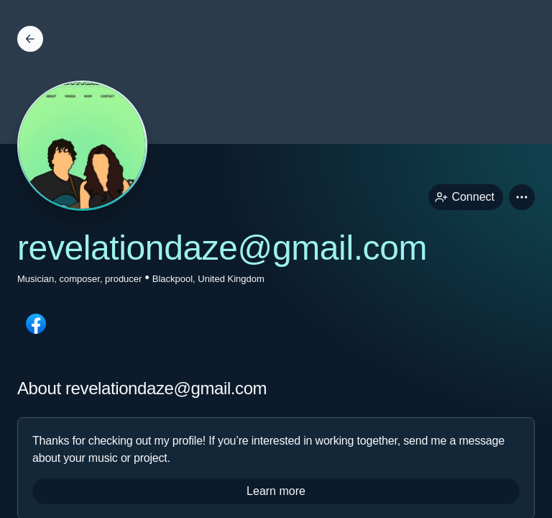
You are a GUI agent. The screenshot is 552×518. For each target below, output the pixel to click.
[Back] (30, 39)
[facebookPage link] (36, 323)
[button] (522, 197)
